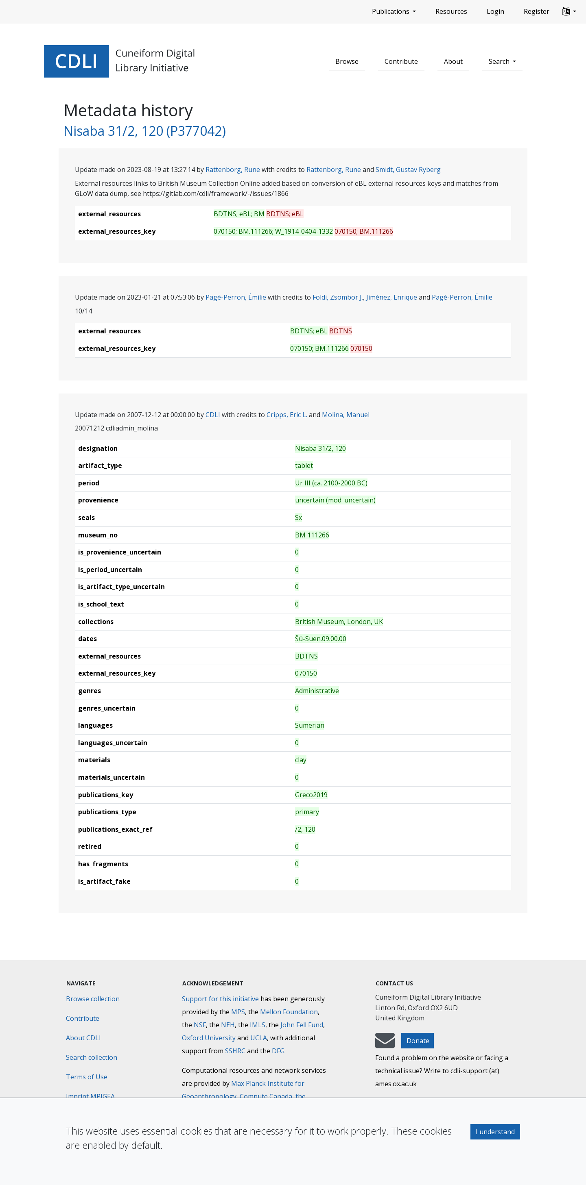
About (453, 61)
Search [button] (500, 61)
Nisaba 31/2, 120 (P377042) (144, 130)
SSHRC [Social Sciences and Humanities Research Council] (235, 1050)
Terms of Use (86, 1076)
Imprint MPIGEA (90, 1096)
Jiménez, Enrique (391, 297)
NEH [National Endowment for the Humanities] (228, 1024)
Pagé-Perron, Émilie (236, 297)
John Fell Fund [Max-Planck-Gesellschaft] (301, 1024)
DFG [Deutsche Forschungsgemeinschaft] (278, 1050)
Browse (347, 61)
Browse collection (93, 998)
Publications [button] (391, 11)
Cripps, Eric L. (287, 414)
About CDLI (83, 1037)
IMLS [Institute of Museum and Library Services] (257, 1024)
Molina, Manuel (346, 414)
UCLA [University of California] (258, 1037)
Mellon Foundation (289, 1011)
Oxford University (209, 1037)
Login (495, 11)
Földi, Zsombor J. (338, 297)
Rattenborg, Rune (233, 169)
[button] (569, 11)
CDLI (213, 414)
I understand (495, 1131)
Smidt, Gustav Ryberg (408, 169)
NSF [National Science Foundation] (200, 1024)
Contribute (401, 61)
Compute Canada (266, 1096)
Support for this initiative (220, 998)
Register (536, 11)
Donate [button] (418, 1040)
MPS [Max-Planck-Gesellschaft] (238, 1011)
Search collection (91, 1057)
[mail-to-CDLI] (385, 1044)
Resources (451, 11)
